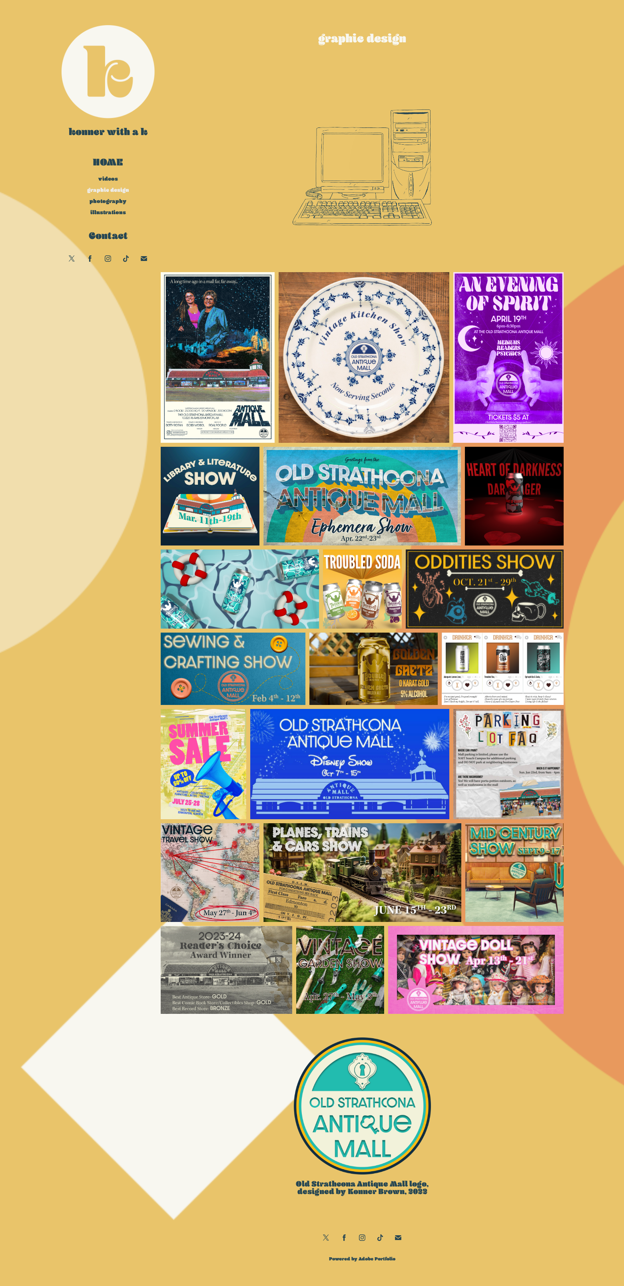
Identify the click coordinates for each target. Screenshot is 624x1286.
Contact (108, 235)
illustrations (108, 212)
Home (108, 162)
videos (108, 178)
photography (108, 201)
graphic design (108, 190)
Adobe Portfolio (377, 1258)
